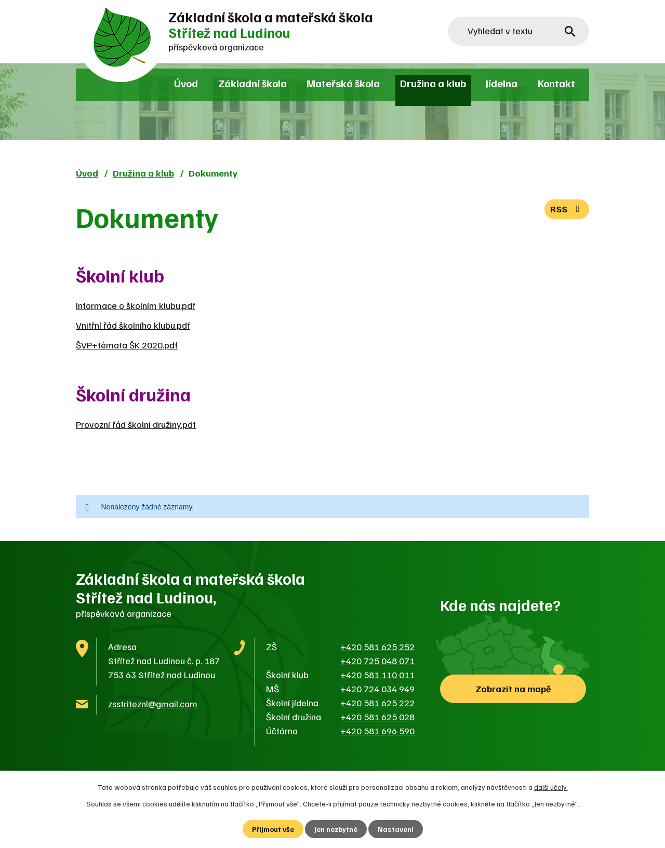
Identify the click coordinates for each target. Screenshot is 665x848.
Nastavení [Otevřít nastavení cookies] (396, 829)
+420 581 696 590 (377, 730)
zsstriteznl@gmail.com (152, 703)
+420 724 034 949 (377, 688)
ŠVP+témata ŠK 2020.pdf (127, 345)
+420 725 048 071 (377, 660)
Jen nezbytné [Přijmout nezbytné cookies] (335, 829)
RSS (567, 208)
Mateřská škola (343, 83)
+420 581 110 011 (377, 674)
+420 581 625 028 (377, 716)
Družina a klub (433, 83)
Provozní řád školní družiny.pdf (136, 424)
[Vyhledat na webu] (518, 31)
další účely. (551, 787)
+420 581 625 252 (377, 646)
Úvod (186, 83)
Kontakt (556, 83)
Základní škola (252, 83)
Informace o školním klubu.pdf (135, 305)
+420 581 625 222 (377, 702)
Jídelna (501, 83)
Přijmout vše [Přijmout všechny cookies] (273, 829)
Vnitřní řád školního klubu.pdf (133, 325)
